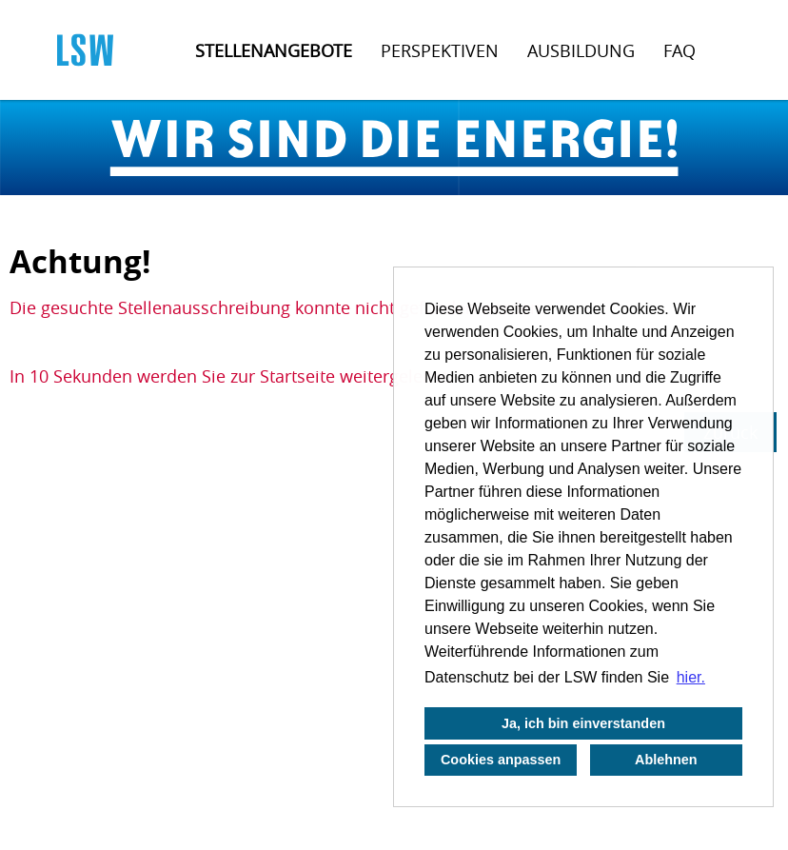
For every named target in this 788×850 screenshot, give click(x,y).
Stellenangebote (273, 50)
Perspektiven (440, 50)
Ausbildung (581, 50)
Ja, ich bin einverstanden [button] (583, 723)
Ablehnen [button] (666, 759)
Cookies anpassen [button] (501, 759)
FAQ (679, 50)
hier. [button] (691, 677)
